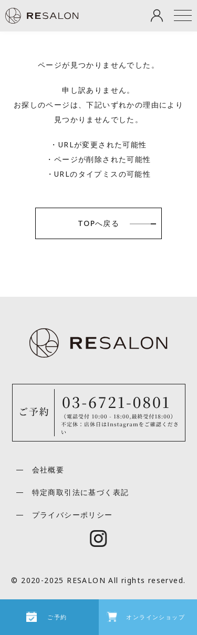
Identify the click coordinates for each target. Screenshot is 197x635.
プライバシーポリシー (72, 515)
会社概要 (48, 470)
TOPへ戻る (98, 223)
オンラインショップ (155, 617)
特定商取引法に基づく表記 (80, 492)
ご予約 (57, 617)
